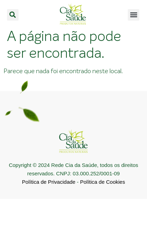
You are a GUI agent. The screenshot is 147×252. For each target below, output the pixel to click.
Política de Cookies (102, 181)
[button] (13, 15)
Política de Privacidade (49, 181)
